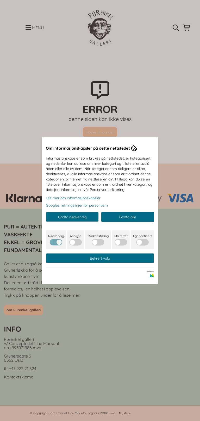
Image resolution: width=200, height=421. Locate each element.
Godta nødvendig (72, 217)
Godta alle (127, 217)
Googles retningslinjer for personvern (77, 205)
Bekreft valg (100, 258)
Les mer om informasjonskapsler (73, 198)
